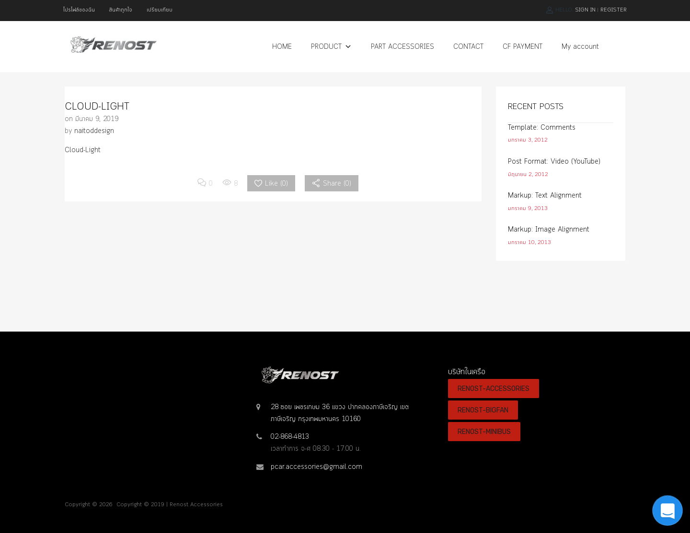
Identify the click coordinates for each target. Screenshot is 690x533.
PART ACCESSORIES (402, 47)
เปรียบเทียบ (159, 10)
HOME (282, 47)
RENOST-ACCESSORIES (493, 388)
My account (580, 47)
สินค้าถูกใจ (120, 10)
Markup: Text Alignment (545, 195)
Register (613, 10)
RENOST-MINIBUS (484, 431)
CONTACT (468, 47)
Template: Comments (541, 128)
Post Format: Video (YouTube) (554, 162)
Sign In (585, 10)
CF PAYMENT (522, 47)
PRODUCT (331, 47)
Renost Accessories (196, 505)
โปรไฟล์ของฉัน (79, 10)
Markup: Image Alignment (548, 229)
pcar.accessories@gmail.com (316, 467)
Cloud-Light (83, 150)
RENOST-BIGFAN (483, 410)
